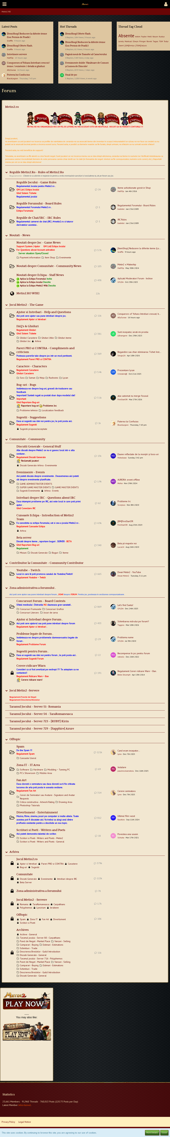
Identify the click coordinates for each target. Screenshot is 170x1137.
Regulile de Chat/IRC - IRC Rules (38, 218)
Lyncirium (41, 907)
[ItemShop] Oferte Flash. (20, 45)
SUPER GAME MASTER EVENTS (35, 487)
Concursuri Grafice (55, 609)
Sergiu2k (122, 355)
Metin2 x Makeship (127, 264)
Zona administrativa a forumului (38, 891)
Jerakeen (54, 907)
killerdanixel (25, 1105)
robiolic (121, 656)
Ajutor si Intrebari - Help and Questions (43, 312)
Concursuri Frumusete (30, 609)
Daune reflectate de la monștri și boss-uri (138, 454)
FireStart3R (123, 399)
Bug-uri (23, 867)
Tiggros (121, 625)
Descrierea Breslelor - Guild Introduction (40, 951)
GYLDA (121, 282)
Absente (126, 35)
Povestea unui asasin (128, 834)
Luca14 (121, 547)
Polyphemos (26, 907)
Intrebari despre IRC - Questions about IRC (46, 497)
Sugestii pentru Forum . (32, 651)
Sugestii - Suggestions (31, 417)
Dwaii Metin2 (123, 575)
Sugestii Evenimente (30, 490)
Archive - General (28, 934)
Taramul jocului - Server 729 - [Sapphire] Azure (41, 728)
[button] (4, 4)
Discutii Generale (39, 552)
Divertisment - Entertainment (37, 812)
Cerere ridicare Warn (31, 665)
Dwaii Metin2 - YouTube (129, 572)
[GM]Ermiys (130, 45)
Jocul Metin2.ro (27, 859)
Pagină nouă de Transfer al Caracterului (86, 54)
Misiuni (23, 552)
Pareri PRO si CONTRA (52, 863)
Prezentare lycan (126, 370)
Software (24, 769)
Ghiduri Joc (25, 341)
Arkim (137, 36)
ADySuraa (11, 70)
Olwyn (135, 41)
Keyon (155, 36)
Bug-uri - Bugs (26, 385)
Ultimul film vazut (126, 815)
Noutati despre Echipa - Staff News (40, 275)
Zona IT (34, 919)
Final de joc (71, 75)
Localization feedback (53, 410)
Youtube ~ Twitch (28, 570)
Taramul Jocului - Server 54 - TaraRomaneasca (41, 714)
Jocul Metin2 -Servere (24, 690)
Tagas (155, 41)
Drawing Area (65, 802)
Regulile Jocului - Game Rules (36, 182)
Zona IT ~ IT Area (28, 765)
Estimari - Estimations (53, 944)
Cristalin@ (122, 374)
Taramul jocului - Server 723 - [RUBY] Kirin (39, 721)
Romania (24, 904)
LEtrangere (122, 335)
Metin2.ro (12, 107)
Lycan (65, 377)
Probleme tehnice (29, 410)
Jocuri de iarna (50, 612)
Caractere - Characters (31, 366)
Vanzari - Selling (62, 941)
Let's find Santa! (125, 605)
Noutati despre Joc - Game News (38, 242)
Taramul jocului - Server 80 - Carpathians (40, 937)
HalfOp (10, 58)
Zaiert (121, 45)
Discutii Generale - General (33, 955)
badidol (121, 209)
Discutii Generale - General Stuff (38, 446)
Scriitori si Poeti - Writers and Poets (40, 830)
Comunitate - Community (27, 439)
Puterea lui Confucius (18, 75)
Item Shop (50, 257)
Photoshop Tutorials (30, 805)
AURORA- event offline (129, 479)
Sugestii (35, 867)
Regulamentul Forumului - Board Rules (137, 205)
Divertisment (59, 919)
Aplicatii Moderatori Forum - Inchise (135, 278)
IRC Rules (122, 219)
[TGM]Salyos (141, 45)
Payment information (30, 257)
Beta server (24, 537)
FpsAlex (121, 819)
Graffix (10, 40)
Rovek (149, 41)
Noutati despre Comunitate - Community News (48, 266)
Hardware (38, 769)
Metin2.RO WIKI (28, 293)
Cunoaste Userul (28, 758)
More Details (152, 1132)
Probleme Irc (124, 501)
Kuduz (162, 36)
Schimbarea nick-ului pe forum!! (133, 621)
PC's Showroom (27, 773)
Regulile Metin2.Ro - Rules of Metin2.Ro (36, 172)
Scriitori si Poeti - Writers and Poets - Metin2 (41, 838)
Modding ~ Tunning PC (58, 769)
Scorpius (121, 505)
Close (164, 1132)
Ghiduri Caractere (28, 337)
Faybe (144, 36)
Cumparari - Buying (29, 944)
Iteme (65, 552)
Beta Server (26, 882)
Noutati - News (19, 235)
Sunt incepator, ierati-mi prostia (133, 331)
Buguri (55, 552)
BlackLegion (12, 78)
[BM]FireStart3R (125, 521)
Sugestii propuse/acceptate (33, 428)
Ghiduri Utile (48, 337)
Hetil (149, 36)
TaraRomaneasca (41, 904)
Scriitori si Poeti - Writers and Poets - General (42, 841)
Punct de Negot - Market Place (35, 941)
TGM (161, 41)
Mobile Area (46, 773)
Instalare (122, 767)
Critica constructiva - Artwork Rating (37, 802)
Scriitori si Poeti (27, 922)
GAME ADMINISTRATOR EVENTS (36, 483)
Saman (32, 377)
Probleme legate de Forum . (34, 634)
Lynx (120, 754)
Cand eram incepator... (129, 750)
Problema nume (125, 637)
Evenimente (65, 257)
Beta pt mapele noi (127, 543)
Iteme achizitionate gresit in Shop (134, 187)
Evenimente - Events (30, 472)
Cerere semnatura (126, 791)
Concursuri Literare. (29, 612)
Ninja (42, 377)
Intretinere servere (17, 54)
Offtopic (15, 739)
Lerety (121, 41)
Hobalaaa (122, 457)
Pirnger (142, 41)
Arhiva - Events (51, 490)
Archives (22, 930)
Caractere (73, 863)
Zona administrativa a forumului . (32, 588)
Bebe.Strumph (124, 674)
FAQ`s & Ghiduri (27, 326)
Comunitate (24, 874)
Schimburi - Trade (28, 948)
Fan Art (21, 780)
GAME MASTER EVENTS (67, 487)
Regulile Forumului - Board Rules (39, 203)
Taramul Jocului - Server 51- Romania (35, 706)
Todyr (166, 41)
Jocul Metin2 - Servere (31, 899)
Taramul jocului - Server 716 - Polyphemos (41, 958)
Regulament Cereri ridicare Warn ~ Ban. (137, 671)
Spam (20, 746)
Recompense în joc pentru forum (134, 653)
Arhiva (38, 341)
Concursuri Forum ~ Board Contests (40, 601)
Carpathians (59, 904)
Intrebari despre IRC (67, 878)
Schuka (121, 837)
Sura (22, 377)
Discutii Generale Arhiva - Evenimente (38, 465)
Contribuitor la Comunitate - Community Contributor (46, 563)
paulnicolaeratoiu (126, 771)
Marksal (128, 41)
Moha (120, 483)
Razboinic (53, 377)
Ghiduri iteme (64, 337)
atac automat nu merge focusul (133, 395)
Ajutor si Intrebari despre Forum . (39, 619)
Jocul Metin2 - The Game (26, 305)
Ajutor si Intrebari (28, 863)
